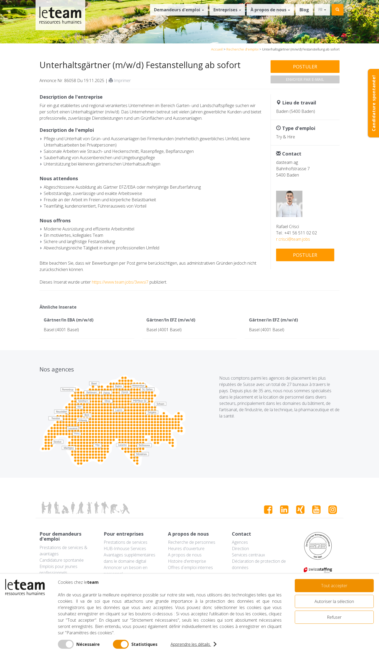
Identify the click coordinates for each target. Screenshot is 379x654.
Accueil (217, 49)
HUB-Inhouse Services (125, 548)
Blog (304, 10)
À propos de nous (270, 10)
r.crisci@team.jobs (293, 239)
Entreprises (227, 10)
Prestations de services (125, 542)
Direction (240, 548)
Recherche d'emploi (242, 49)
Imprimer (120, 80)
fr (322, 9)
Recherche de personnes (191, 542)
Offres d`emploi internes (190, 567)
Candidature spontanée (61, 560)
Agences (240, 542)
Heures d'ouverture (186, 548)
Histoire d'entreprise (187, 561)
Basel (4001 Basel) (61, 330)
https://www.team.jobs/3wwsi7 (120, 282)
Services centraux (248, 555)
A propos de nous (185, 555)
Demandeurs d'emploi (179, 10)
